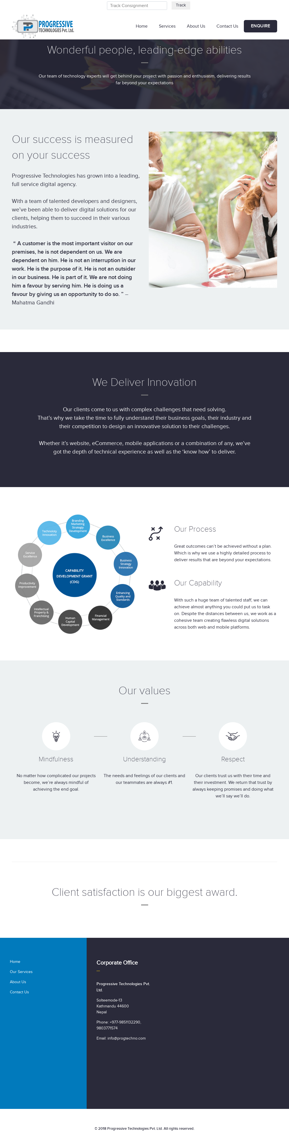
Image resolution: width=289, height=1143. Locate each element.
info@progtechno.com (127, 1038)
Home (142, 26)
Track (181, 5)
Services (167, 26)
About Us (196, 26)
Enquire (260, 26)
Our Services (21, 972)
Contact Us (227, 26)
